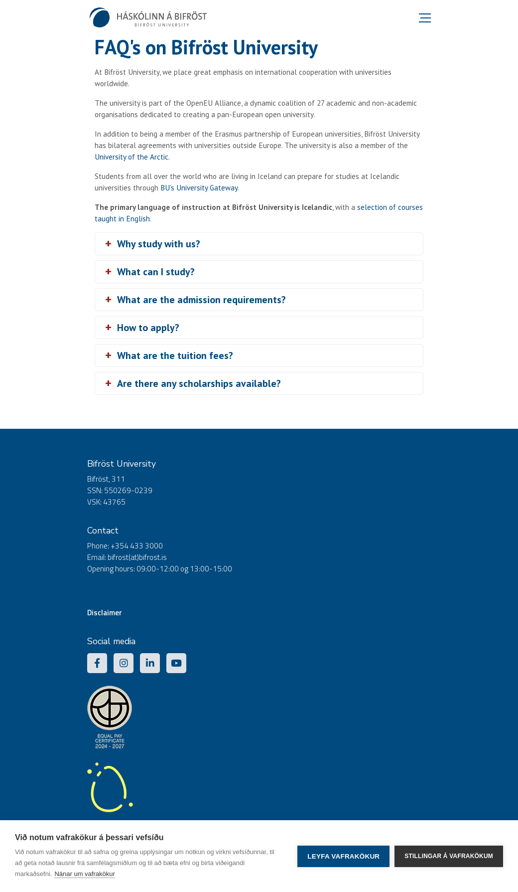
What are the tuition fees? (175, 355)
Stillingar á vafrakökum (448, 856)
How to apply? (148, 327)
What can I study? (156, 271)
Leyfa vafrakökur (343, 856)
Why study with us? (158, 243)
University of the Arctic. (132, 157)
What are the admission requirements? (201, 299)
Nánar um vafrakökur (84, 874)
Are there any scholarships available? (199, 383)
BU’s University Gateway (199, 187)
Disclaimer (104, 612)
